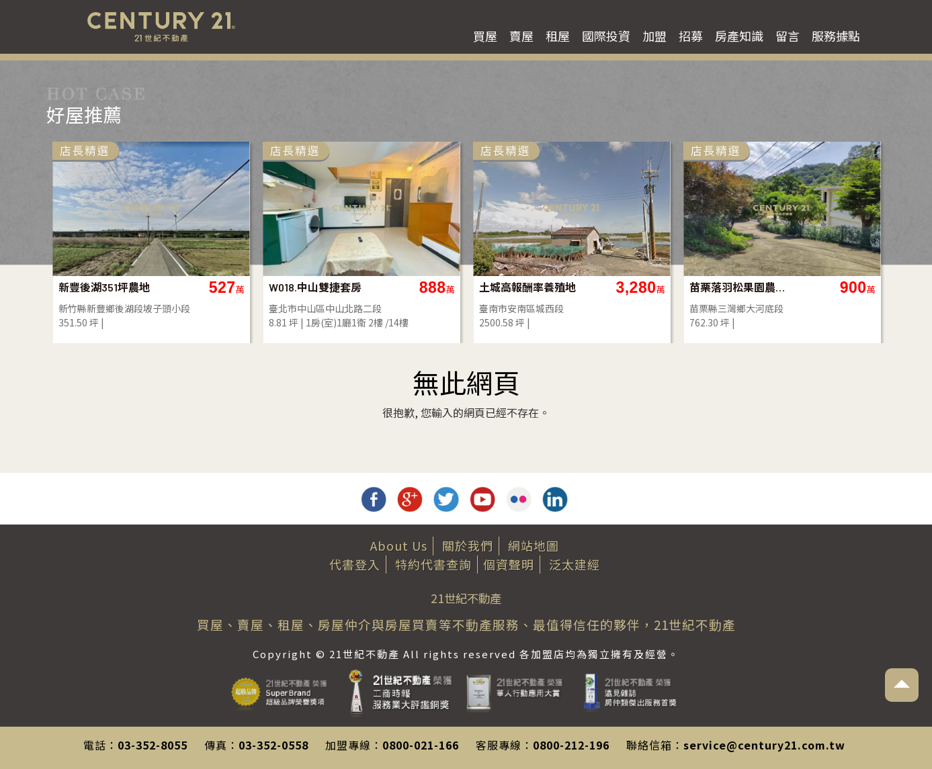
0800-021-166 (420, 745)
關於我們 (467, 545)
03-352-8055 (152, 745)
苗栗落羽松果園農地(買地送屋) (738, 287)
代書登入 (354, 564)
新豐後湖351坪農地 (104, 287)
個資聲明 (508, 564)
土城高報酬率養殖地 (527, 287)
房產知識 (739, 35)
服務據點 (836, 35)
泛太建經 (574, 564)
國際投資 (606, 35)
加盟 (654, 35)
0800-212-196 (571, 745)
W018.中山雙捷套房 (315, 287)
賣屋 (521, 35)
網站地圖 (533, 545)
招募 (691, 35)
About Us (398, 545)
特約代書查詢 (433, 564)
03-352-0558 (273, 745)
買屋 (485, 35)
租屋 (558, 35)
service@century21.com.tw (764, 745)
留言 (787, 35)
